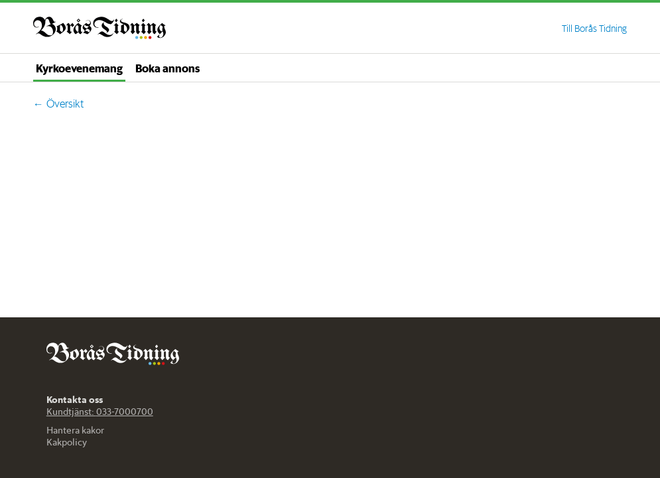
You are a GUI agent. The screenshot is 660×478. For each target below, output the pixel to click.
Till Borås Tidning (594, 29)
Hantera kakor (75, 430)
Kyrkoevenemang (79, 67)
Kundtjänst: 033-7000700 (99, 412)
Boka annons (167, 67)
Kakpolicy (66, 442)
